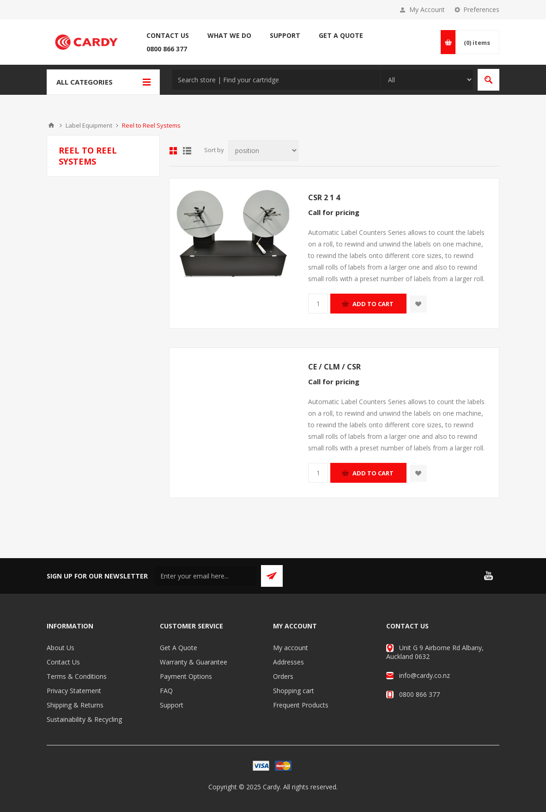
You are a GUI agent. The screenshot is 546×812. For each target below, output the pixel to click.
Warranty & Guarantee (193, 662)
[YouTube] (488, 575)
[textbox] (276, 80)
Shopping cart (293, 690)
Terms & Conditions (77, 676)
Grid (173, 150)
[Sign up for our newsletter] (205, 576)
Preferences (481, 9)
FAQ (166, 690)
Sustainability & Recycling (84, 719)
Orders (283, 676)
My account (290, 647)
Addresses (288, 662)
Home (51, 125)
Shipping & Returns (75, 705)
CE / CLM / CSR (334, 367)
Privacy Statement (74, 690)
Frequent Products (300, 705)
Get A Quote (178, 647)
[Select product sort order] (263, 150)
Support (171, 705)
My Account (427, 9)
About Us (60, 647)
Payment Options (186, 676)
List (187, 150)
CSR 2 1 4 (324, 197)
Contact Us (63, 662)
